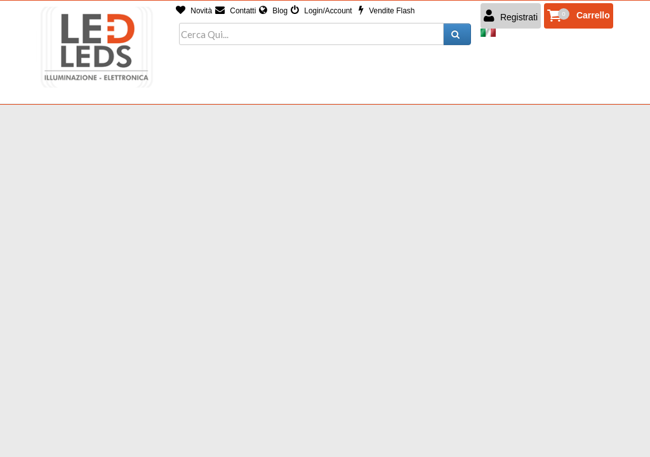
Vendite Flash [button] (387, 10)
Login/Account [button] (321, 10)
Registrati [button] (511, 15)
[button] (578, 16)
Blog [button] (273, 10)
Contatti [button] (235, 10)
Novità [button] (194, 10)
